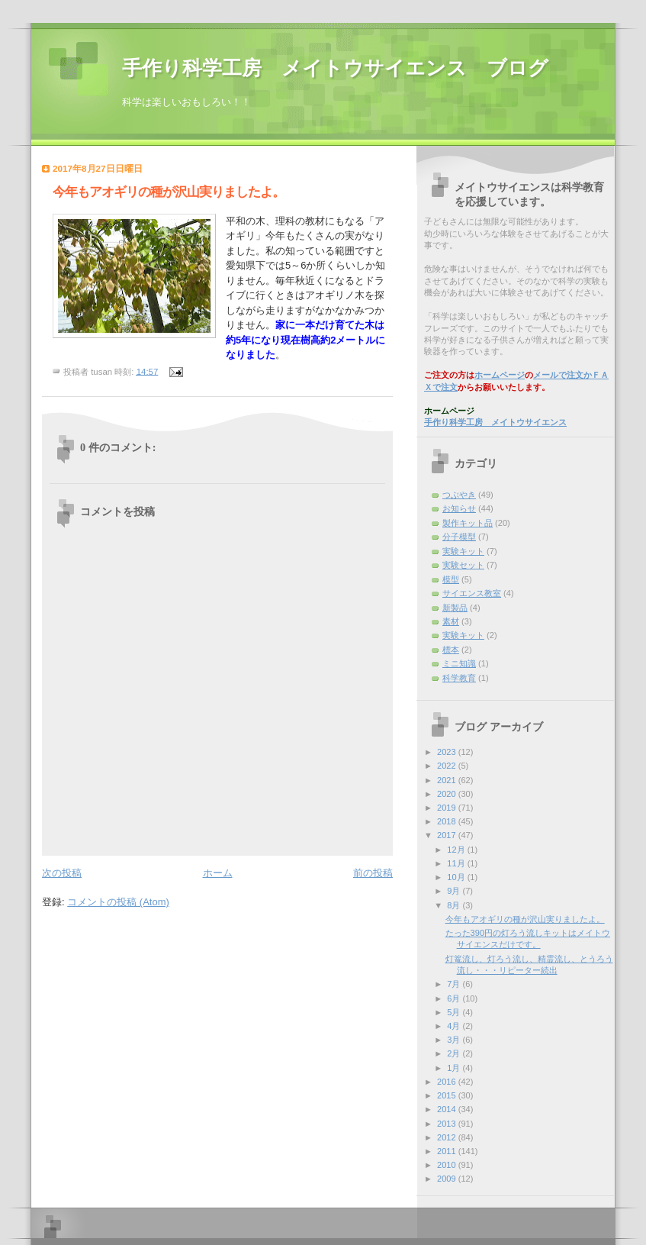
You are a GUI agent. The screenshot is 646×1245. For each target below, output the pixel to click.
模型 (450, 579)
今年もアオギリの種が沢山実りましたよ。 (525, 919)
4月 (454, 1026)
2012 (447, 1137)
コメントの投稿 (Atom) (118, 902)
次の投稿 (62, 873)
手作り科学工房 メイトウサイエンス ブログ (335, 68)
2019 (447, 807)
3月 (454, 1039)
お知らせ (459, 508)
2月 (454, 1053)
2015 (447, 1095)
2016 (447, 1081)
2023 (447, 751)
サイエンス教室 (471, 593)
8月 (454, 905)
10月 (457, 877)
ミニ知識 (459, 663)
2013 (447, 1123)
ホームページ (499, 374)
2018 (447, 821)
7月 (454, 984)
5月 (454, 1012)
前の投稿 (373, 873)
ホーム (218, 873)
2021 (447, 780)
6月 (454, 998)
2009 (447, 1178)
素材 (450, 621)
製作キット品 (467, 522)
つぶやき (459, 494)
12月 (457, 849)
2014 (447, 1109)
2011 (447, 1151)
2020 (447, 793)
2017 (447, 835)
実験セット (463, 564)
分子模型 (459, 536)
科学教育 (459, 677)
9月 (454, 890)
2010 (447, 1164)
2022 (447, 765)
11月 (457, 863)
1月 (454, 1067)
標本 (450, 649)
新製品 (455, 607)
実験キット (463, 551)
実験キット (463, 635)
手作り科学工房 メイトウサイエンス (495, 422)
